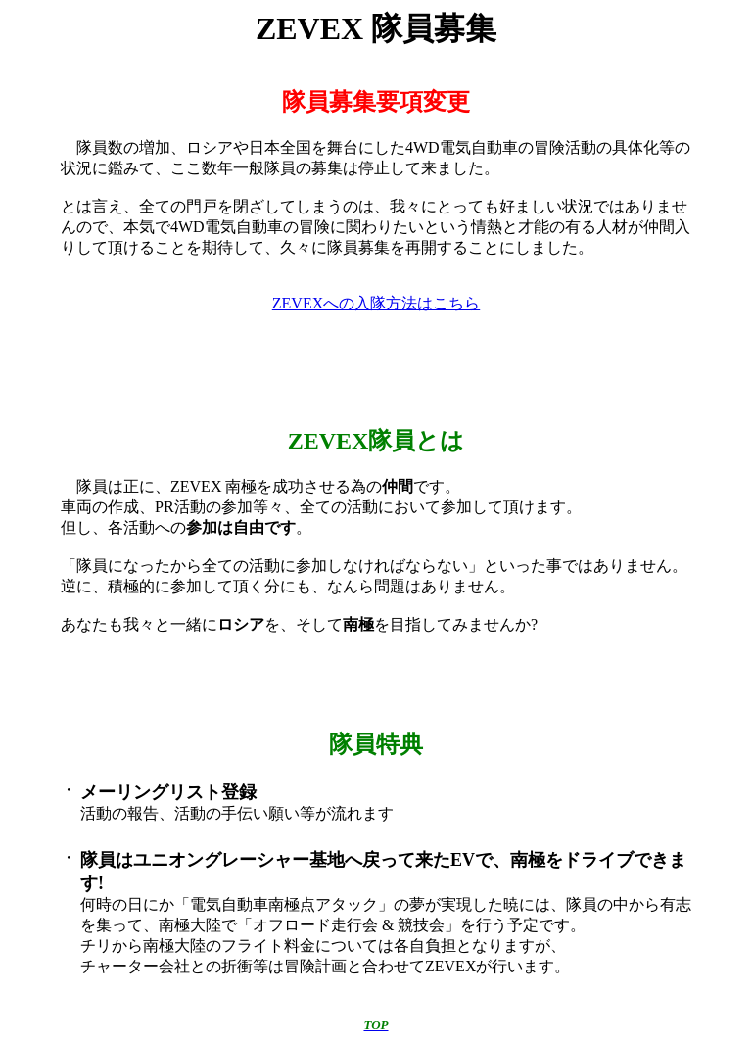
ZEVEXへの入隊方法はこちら (376, 303)
